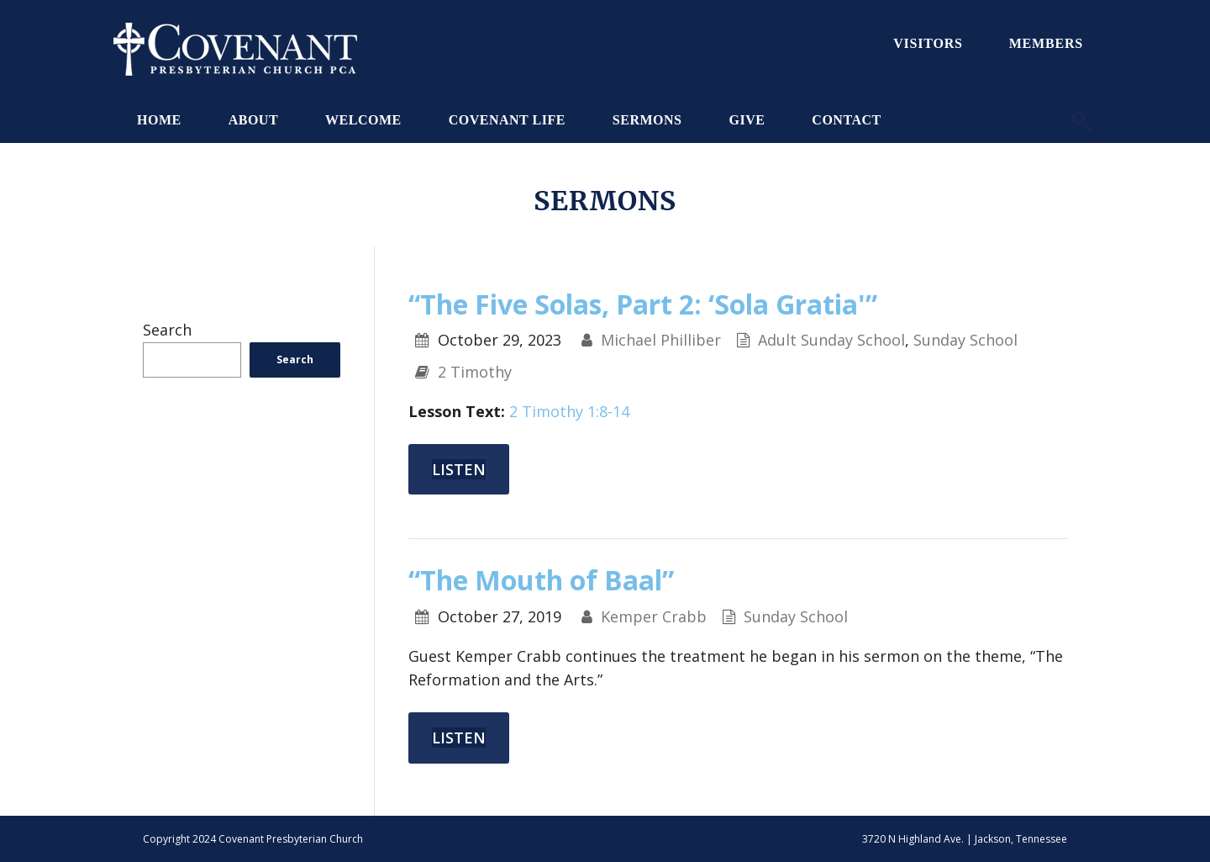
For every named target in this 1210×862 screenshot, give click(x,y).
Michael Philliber (661, 340)
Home (159, 120)
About (253, 120)
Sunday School (965, 340)
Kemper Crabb (654, 616)
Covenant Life (507, 120)
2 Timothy (475, 372)
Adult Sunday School (831, 340)
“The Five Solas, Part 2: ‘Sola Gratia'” (642, 304)
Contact (846, 120)
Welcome (363, 120)
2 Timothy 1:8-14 (569, 411)
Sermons (647, 120)
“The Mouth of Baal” (541, 580)
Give (747, 120)
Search (167, 330)
